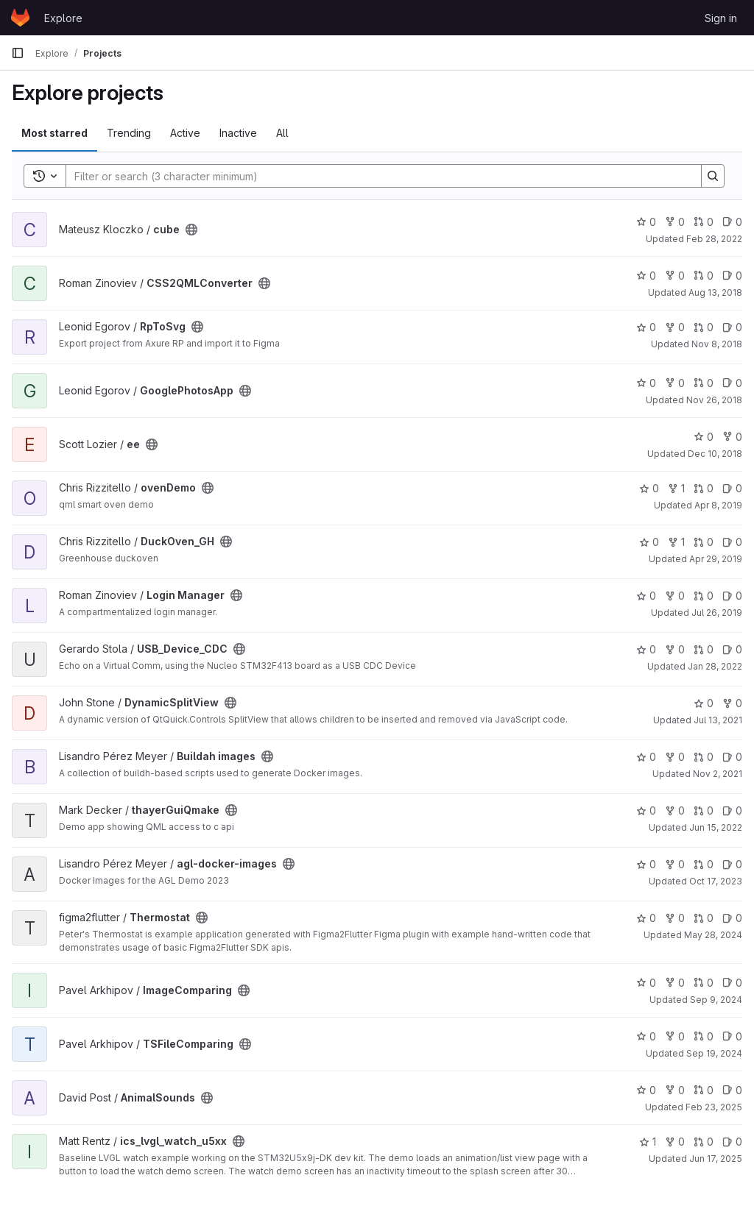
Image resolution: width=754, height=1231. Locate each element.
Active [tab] (185, 133)
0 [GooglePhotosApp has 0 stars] (646, 383)
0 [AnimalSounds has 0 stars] (646, 1090)
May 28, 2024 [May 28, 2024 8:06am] (713, 934)
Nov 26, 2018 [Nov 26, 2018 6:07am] (714, 399)
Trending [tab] (129, 133)
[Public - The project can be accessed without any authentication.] (191, 229)
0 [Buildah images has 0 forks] (675, 757)
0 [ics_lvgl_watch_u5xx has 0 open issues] (732, 1141)
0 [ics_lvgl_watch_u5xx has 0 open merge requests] (704, 1141)
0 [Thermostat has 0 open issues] (732, 918)
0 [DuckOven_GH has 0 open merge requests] (704, 542)
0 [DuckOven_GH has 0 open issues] (732, 542)
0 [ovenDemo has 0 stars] (649, 488)
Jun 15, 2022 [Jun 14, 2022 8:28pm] (715, 827)
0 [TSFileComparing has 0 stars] (646, 1036)
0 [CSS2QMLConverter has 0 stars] (646, 275)
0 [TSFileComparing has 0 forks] (675, 1036)
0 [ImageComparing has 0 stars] (646, 982)
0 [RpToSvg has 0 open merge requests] (704, 327)
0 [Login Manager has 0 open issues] (732, 595)
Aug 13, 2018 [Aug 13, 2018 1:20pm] (715, 292)
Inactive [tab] (238, 133)
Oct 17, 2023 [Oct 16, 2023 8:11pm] (715, 881)
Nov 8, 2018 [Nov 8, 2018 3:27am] (716, 344)
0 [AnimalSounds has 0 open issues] (732, 1090)
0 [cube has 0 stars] (646, 222)
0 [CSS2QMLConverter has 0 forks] (675, 275)
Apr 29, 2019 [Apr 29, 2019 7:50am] (715, 558)
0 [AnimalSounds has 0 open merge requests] (704, 1090)
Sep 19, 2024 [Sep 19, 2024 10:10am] (714, 1053)
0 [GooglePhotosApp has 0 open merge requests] (704, 383)
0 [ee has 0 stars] (704, 436)
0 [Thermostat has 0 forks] (675, 918)
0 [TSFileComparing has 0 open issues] (732, 1036)
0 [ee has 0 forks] (732, 436)
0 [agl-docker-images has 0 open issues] (732, 864)
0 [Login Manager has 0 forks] (675, 595)
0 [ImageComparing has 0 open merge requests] (704, 982)
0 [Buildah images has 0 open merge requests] (704, 757)
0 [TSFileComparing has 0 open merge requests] (704, 1036)
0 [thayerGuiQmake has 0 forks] (675, 810)
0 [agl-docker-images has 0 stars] (646, 864)
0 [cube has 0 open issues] (732, 222)
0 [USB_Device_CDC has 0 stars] (646, 649)
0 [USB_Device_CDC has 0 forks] (675, 649)
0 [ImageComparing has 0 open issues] (732, 982)
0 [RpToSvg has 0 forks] (675, 327)
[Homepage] (20, 17)
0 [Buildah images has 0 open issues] (732, 757)
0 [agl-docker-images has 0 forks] (675, 864)
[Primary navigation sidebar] (17, 53)
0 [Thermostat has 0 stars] (646, 918)
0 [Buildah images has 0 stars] (646, 757)
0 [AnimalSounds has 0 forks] (675, 1090)
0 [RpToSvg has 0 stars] (646, 327)
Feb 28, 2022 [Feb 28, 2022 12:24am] (714, 238)
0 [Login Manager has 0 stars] (646, 595)
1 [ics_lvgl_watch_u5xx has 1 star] (647, 1141)
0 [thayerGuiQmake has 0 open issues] (732, 810)
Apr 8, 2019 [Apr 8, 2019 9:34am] (718, 505)
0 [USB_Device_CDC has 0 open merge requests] (704, 649)
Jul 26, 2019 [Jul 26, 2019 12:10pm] (716, 612)
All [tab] (282, 133)
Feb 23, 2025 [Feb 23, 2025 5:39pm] (714, 1107)
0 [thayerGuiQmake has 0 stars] (646, 810)
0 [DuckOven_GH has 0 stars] (649, 542)
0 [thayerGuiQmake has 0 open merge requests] (704, 810)
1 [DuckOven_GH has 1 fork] (676, 542)
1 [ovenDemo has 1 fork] (676, 488)
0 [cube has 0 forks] (675, 222)
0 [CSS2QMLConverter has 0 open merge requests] (704, 275)
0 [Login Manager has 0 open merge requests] (704, 595)
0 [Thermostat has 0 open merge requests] (704, 918)
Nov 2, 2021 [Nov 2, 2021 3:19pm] (717, 773)
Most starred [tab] (54, 133)
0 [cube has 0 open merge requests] (704, 222)
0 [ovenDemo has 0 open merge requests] (704, 488)
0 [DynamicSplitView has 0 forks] (732, 703)
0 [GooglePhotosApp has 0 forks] (675, 383)
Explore (63, 18)
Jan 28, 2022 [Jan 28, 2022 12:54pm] (715, 666)
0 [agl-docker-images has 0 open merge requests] (704, 864)
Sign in (721, 18)
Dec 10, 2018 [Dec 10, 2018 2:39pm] (715, 453)
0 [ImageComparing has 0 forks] (675, 982)
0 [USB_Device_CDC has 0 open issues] (732, 649)
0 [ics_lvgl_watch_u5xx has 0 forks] (675, 1141)
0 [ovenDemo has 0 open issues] (732, 488)
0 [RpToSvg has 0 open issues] (732, 327)
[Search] (376, 176)
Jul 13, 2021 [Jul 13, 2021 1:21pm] (718, 720)
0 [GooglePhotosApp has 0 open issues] (732, 383)
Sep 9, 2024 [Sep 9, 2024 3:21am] (716, 999)
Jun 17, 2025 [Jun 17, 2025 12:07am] (715, 1158)
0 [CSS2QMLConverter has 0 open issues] (732, 275)
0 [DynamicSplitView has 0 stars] (704, 703)
